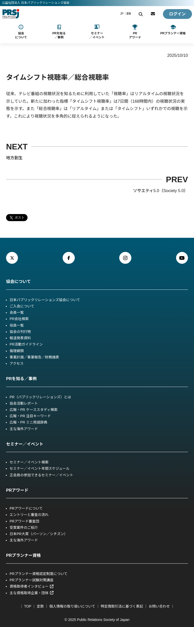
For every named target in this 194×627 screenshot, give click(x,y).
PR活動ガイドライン (26, 344)
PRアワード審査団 (24, 521)
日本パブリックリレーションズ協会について (45, 300)
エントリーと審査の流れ (29, 515)
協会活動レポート (24, 403)
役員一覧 (17, 325)
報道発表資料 (20, 338)
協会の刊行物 (20, 332)
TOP (27, 606)
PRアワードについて (26, 508)
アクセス (16, 363)
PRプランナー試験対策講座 (31, 580)
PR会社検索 (19, 319)
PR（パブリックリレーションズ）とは (40, 397)
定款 (40, 606)
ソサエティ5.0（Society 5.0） (160, 190)
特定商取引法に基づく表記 (122, 606)
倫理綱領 (17, 351)
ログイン (177, 14)
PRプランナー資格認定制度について (38, 574)
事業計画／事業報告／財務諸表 (34, 357)
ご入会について (22, 306)
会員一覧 (17, 312)
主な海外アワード (24, 429)
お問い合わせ (159, 606)
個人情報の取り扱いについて (72, 606)
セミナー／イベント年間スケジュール (39, 468)
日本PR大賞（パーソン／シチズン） (38, 534)
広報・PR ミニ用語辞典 (28, 422)
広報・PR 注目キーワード (30, 416)
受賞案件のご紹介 (24, 528)
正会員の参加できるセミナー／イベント (41, 475)
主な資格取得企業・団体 (32, 593)
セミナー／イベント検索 (29, 462)
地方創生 (14, 157)
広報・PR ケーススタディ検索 (34, 410)
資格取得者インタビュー (32, 586)
